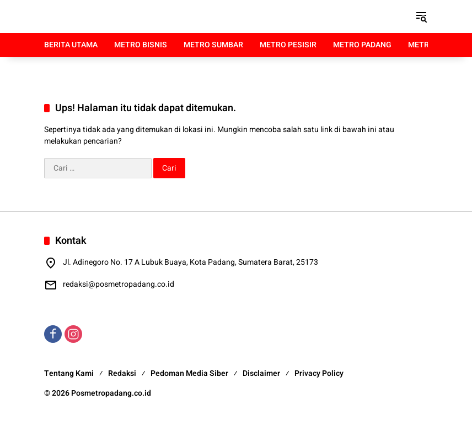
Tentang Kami (69, 373)
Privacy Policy (319, 373)
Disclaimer (261, 373)
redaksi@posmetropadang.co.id (118, 284)
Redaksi (122, 373)
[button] (421, 16)
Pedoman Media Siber (189, 373)
